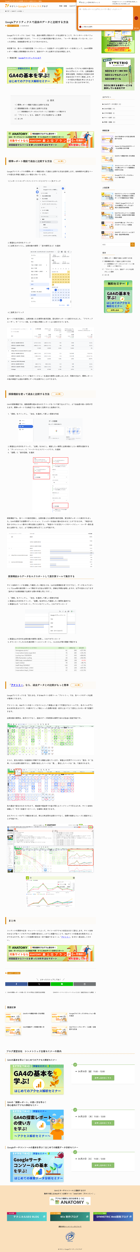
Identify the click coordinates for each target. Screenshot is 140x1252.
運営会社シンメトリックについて (70, 1226)
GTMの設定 (109, 113)
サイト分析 (109, 118)
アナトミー (17, 685)
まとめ (20, 118)
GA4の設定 (109, 109)
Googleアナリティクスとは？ (29, 57)
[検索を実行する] (132, 245)
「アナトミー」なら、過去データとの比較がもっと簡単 (39, 115)
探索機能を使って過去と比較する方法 (32, 108)
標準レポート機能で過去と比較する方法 (33, 104)
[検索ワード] (118, 245)
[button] (16, 984)
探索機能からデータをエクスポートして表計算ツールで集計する (43, 111)
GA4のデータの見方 (13, 26)
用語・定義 (109, 122)
